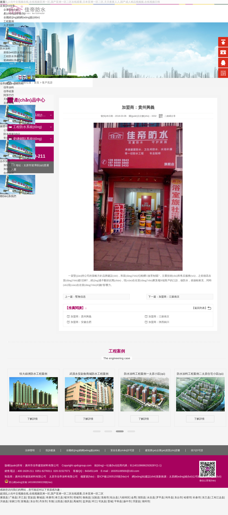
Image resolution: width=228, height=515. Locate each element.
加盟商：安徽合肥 (81, 322)
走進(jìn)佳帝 (7, 5)
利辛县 (169, 497)
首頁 (2, 1)
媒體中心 (5, 126)
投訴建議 (50, 450)
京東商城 (7, 102)
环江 (94, 501)
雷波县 (31, 497)
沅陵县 (96, 497)
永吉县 (151, 497)
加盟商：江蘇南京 (158, 316)
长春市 (197, 497)
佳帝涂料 (7, 87)
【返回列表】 (199, 307)
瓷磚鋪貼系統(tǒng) (13, 60)
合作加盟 (5, 161)
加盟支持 (7, 165)
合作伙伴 (7, 172)
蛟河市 (68, 497)
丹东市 (43, 501)
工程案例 (7, 21)
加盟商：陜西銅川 (158, 322)
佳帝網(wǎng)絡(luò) (12, 83)
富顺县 (25, 501)
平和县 (118, 501)
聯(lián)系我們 (8, 196)
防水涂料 (5, 48)
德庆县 (68, 501)
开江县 (22, 497)
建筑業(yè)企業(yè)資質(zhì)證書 (162, 450)
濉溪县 (4, 497)
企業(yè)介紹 (9, 9)
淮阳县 (142, 497)
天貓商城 (7, 99)
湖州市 (146, 501)
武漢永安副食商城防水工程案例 (89, 373)
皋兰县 (59, 497)
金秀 (133, 497)
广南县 (13, 497)
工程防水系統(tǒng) (13, 56)
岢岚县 (102, 501)
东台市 (178, 497)
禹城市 (77, 501)
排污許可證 (197, 450)
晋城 (110, 501)
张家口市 (14, 501)
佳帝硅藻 (7, 91)
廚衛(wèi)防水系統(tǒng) (16, 52)
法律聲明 (30, 450)
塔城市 (77, 497)
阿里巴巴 (7, 95)
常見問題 (7, 137)
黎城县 (40, 497)
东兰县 (206, 497)
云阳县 (59, 501)
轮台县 (114, 497)
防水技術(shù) (10, 133)
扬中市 (127, 501)
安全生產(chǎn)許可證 (122, 450)
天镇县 (4, 501)
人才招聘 (7, 25)
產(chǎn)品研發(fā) (12, 13)
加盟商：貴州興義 (81, 316)
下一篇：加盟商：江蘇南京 (163, 296)
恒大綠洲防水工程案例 (33, 373)
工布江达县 (217, 497)
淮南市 (105, 497)
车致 (51, 501)
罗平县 (160, 497)
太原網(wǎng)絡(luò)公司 (183, 476)
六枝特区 (124, 497)
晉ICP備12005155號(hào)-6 (113, 476)
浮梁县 (136, 501)
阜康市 (50, 497)
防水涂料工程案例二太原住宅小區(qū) (200, 373)
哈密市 (187, 497)
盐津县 (86, 501)
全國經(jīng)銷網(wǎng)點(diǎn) (20, 17)
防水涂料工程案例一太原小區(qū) (144, 373)
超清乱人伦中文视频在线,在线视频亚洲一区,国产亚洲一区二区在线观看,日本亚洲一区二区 (51, 493)
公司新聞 (7, 130)
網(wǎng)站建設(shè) (144, 476)
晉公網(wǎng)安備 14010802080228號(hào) (28, 482)
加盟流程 (7, 168)
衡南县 (86, 497)
